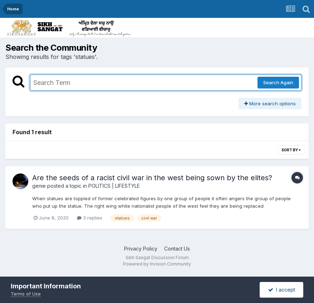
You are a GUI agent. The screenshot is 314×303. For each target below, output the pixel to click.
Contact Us (177, 249)
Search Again (278, 82)
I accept (281, 290)
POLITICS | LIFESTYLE (114, 186)
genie (39, 186)
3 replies (89, 218)
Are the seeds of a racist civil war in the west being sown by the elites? (152, 177)
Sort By (291, 150)
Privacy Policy (140, 249)
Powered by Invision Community (157, 264)
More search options (270, 103)
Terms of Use (26, 294)
